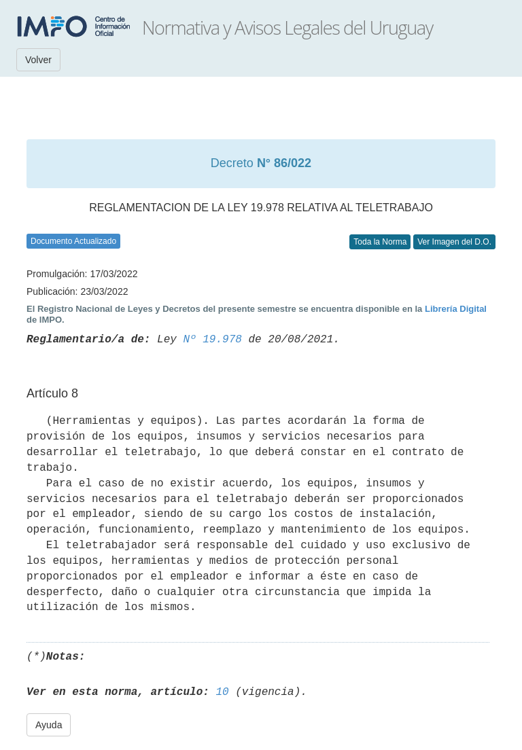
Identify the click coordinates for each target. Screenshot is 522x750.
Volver (38, 59)
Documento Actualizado (73, 241)
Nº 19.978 (212, 340)
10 (221, 692)
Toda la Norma (379, 242)
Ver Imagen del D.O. (454, 242)
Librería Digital (456, 309)
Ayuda (48, 724)
